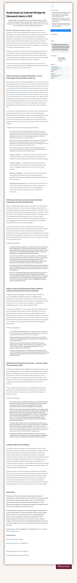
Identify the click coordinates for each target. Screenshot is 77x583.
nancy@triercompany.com (56, 68)
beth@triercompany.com (56, 75)
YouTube (8, 531)
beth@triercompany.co (12, 543)
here (26, 529)
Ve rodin (28, 47)
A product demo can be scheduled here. (61, 30)
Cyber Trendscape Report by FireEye (23, 90)
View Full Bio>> (60, 61)
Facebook (16, 531)
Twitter (39, 529)
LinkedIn (44, 529)
